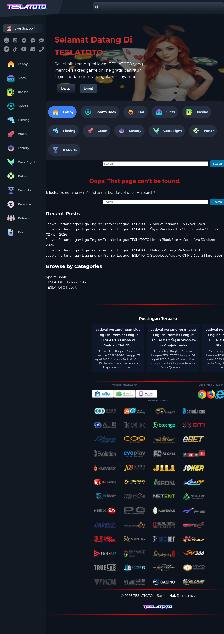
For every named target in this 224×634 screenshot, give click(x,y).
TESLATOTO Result (61, 287)
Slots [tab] (165, 112)
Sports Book (105, 112)
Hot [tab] (135, 112)
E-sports (18, 190)
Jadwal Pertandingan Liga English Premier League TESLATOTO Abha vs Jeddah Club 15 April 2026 (126, 224)
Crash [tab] (96, 130)
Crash (16, 134)
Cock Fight (20, 162)
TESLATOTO (143, 595)
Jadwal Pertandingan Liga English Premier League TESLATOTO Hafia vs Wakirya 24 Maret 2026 (123, 250)
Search (217, 163)
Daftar (66, 88)
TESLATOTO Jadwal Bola (66, 282)
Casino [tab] (196, 112)
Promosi (18, 204)
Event (16, 232)
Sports (16, 106)
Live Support (20, 28)
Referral (17, 218)
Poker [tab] (203, 130)
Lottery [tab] (129, 130)
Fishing (17, 120)
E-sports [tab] (64, 149)
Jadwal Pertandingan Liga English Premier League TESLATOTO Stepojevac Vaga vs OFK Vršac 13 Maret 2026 (134, 255)
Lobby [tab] (62, 112)
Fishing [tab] (63, 130)
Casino (16, 92)
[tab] (99, 112)
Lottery (17, 148)
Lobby (16, 64)
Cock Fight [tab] (167, 130)
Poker (16, 176)
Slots (15, 78)
